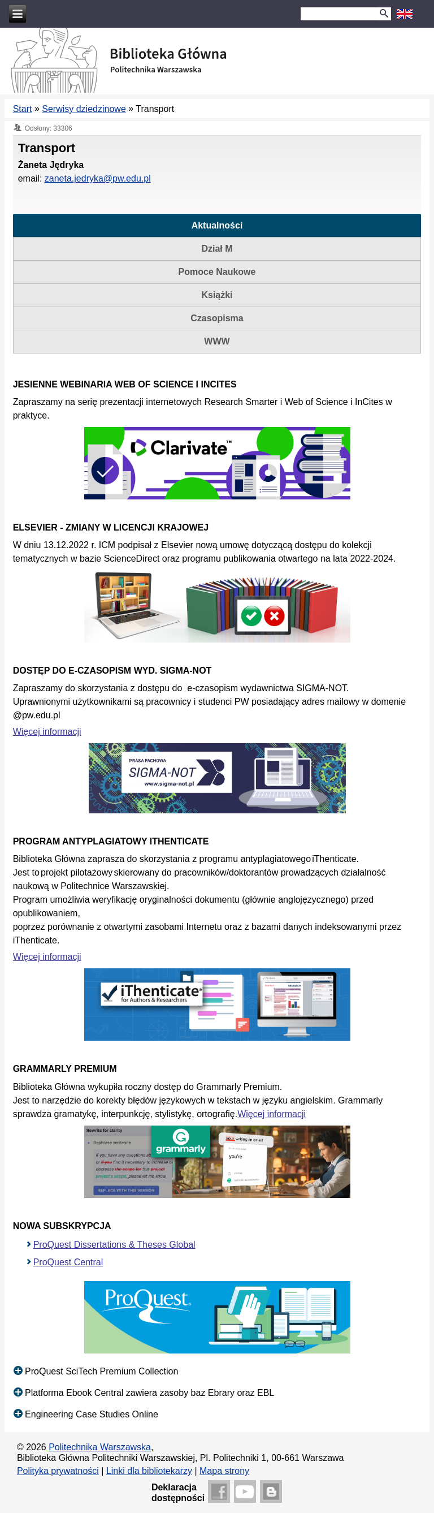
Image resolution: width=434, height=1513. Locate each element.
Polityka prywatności (58, 1471)
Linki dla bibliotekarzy (149, 1471)
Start (22, 109)
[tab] (217, 226)
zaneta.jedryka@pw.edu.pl (98, 178)
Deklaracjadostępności (178, 1492)
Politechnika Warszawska (100, 1447)
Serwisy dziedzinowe (84, 109)
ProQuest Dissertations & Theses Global (114, 1244)
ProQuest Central (68, 1262)
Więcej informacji (47, 731)
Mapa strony (224, 1471)
